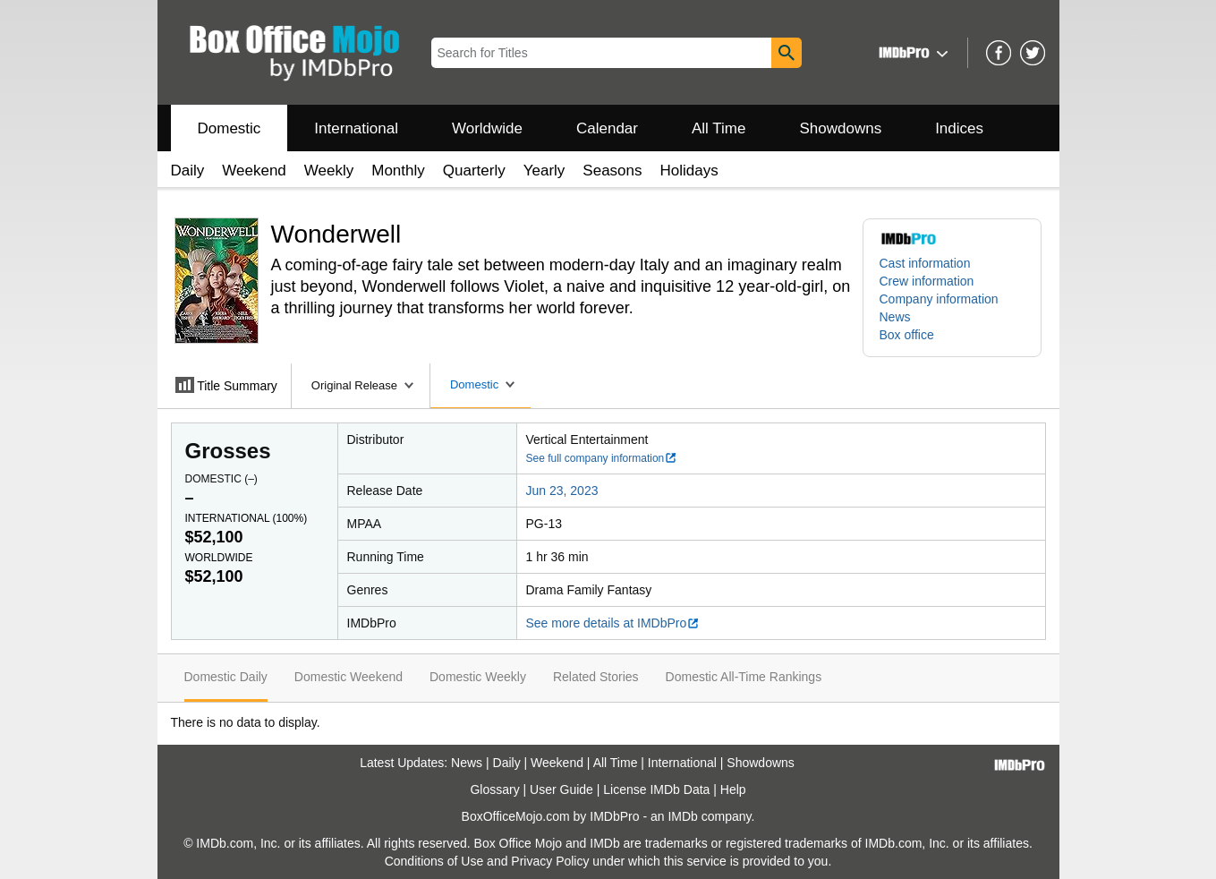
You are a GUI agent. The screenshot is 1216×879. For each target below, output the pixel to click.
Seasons (612, 170)
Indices (959, 128)
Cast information (925, 263)
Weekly (328, 170)
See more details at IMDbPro (613, 623)
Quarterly (474, 170)
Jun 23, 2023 (562, 490)
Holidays (689, 170)
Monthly (398, 170)
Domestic (229, 128)
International (356, 128)
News (895, 317)
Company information (939, 299)
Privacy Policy (550, 861)
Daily (188, 170)
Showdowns (840, 128)
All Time (718, 128)
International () (246, 518)
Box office (907, 335)
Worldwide (487, 128)
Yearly (544, 170)
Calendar (607, 128)
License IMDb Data (656, 789)
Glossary (494, 789)
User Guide (561, 789)
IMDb (682, 816)
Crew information (927, 281)
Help (733, 789)
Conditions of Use (434, 861)
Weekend (254, 170)
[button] (911, 52)
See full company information (602, 458)
